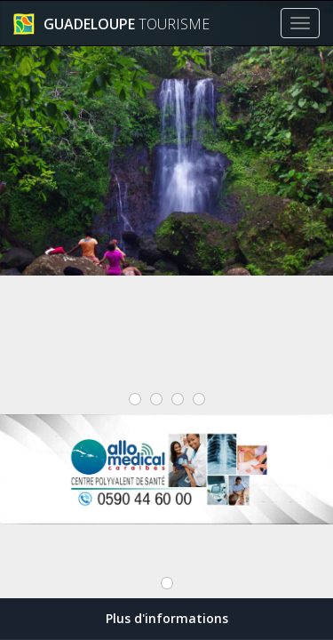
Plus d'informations (167, 618)
